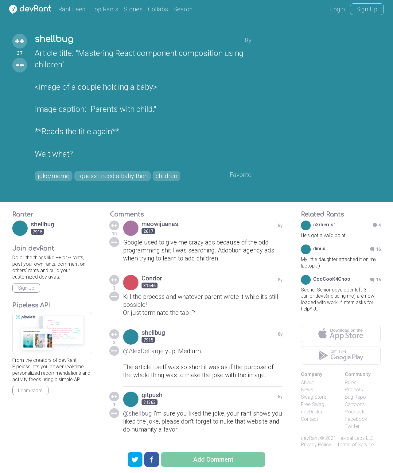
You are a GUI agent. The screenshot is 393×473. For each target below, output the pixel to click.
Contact (309, 419)
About (307, 382)
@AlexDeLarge (143, 351)
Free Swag (312, 404)
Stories (133, 9)
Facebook (356, 419)
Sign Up (366, 9)
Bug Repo (355, 397)
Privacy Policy (316, 445)
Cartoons (355, 404)
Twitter (352, 426)
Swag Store (313, 397)
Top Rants (104, 9)
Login (337, 9)
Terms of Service (355, 445)
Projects (354, 390)
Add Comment (213, 459)
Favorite (240, 174)
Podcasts (355, 412)
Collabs (158, 9)
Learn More (30, 390)
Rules (350, 382)
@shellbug (137, 413)
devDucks (311, 412)
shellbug (54, 39)
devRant (310, 438)
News (307, 390)
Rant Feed (72, 9)
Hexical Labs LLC (355, 438)
